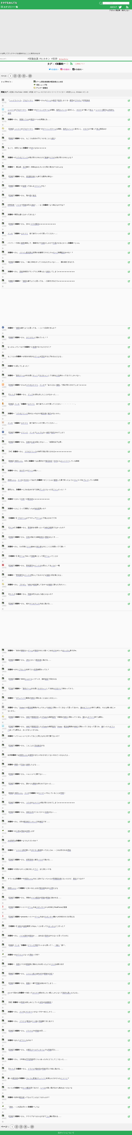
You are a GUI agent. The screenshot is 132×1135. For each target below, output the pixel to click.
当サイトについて (66, 1133)
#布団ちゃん (70, 92)
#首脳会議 (33, 58)
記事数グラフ (80, 64)
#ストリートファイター (56, 92)
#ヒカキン (45, 58)
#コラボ (44, 92)
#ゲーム (37, 92)
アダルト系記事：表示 (119, 10)
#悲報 (11, 92)
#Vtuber (79, 92)
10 (30, 76)
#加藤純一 (54, 69)
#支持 (54, 58)
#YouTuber (18, 92)
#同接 (31, 92)
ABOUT (113, 7)
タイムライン (63, 59)
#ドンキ (86, 92)
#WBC (25, 92)
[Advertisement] (66, 32)
